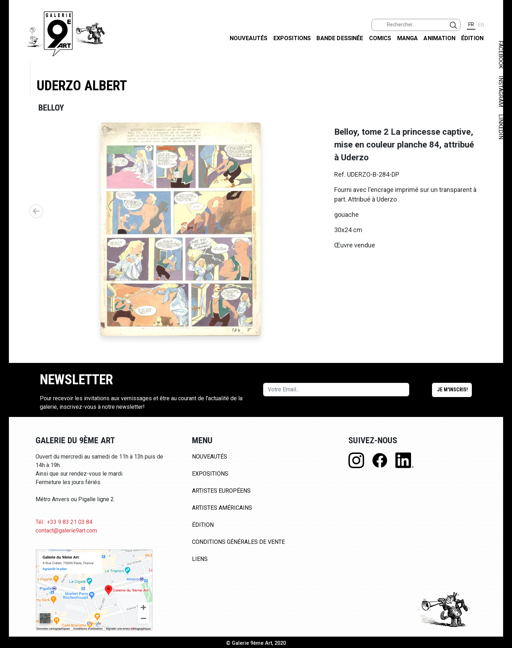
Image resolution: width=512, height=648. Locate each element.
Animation (439, 38)
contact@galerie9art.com (66, 530)
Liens (200, 559)
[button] (36, 211)
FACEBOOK (500, 55)
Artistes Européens (221, 490)
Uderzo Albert (82, 85)
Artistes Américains (222, 507)
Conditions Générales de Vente (238, 542)
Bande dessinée (339, 38)
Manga (407, 38)
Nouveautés (249, 38)
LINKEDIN (500, 126)
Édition (472, 38)
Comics (380, 38)
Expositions (292, 38)
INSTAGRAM (500, 91)
